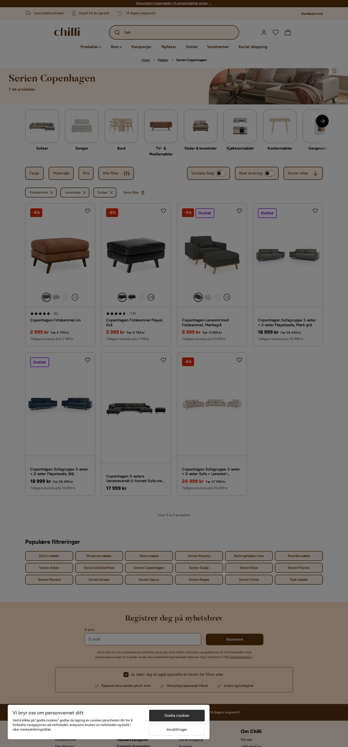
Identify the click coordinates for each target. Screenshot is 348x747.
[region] (109, 722)
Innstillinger (177, 729)
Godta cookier (176, 715)
